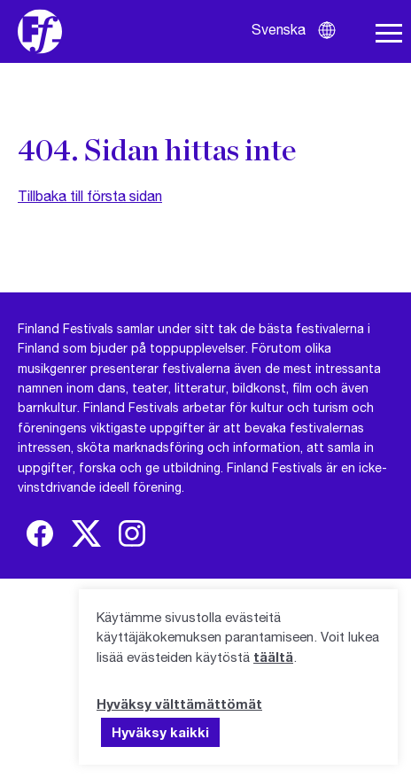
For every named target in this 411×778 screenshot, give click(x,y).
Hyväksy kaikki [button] (160, 732)
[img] (40, 533)
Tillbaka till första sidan (90, 195)
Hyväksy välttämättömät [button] (179, 704)
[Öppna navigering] (389, 33)
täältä (273, 657)
